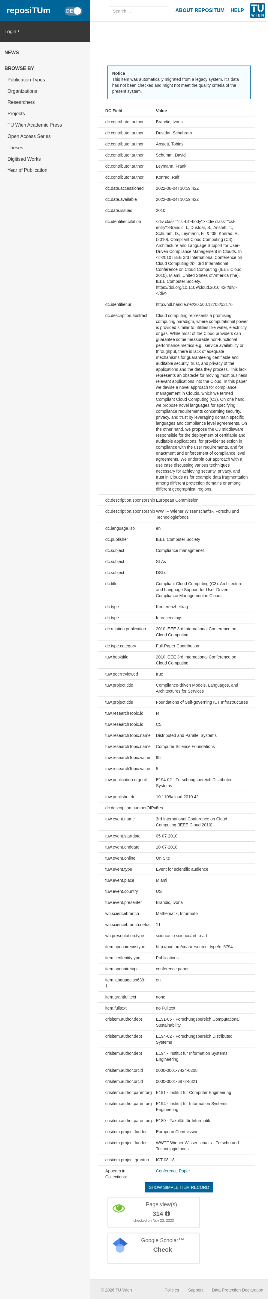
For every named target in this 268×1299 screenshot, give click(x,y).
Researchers (21, 102)
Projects (16, 113)
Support (195, 1290)
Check (162, 1249)
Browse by (19, 68)
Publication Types (26, 79)
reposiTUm (28, 10)
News (12, 52)
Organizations (22, 91)
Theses (15, 147)
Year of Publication (27, 170)
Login (12, 31)
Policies (172, 1290)
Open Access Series (29, 136)
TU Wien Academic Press (35, 125)
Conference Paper (173, 1171)
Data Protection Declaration (237, 1290)
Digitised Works (24, 159)
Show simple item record (179, 1187)
